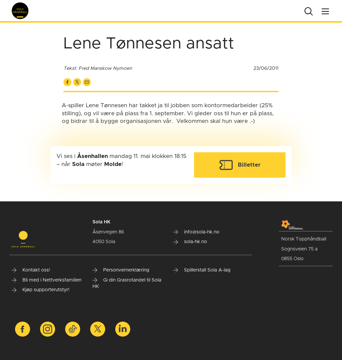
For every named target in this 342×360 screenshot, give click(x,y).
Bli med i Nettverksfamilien (46, 280)
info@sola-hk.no (196, 232)
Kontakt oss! (31, 270)
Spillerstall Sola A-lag (201, 270)
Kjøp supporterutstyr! (40, 290)
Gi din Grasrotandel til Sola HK (127, 283)
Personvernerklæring (121, 270)
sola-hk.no (190, 241)
